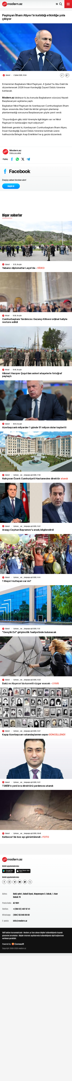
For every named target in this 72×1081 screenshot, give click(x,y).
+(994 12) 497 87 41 (21, 909)
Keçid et (11, 186)
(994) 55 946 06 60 (21, 914)
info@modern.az (20, 920)
